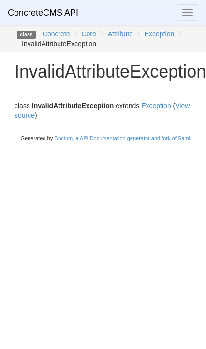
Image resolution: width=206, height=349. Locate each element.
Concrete (56, 34)
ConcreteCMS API (43, 12)
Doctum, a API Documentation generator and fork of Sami (122, 138)
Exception (159, 34)
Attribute (120, 34)
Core (88, 34)
